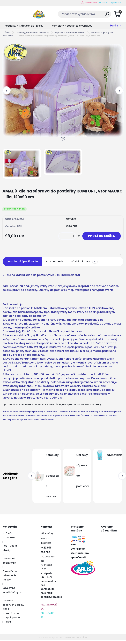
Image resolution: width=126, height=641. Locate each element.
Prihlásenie (91, 2)
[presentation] (6, 90)
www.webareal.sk (76, 638)
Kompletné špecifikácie (22, 262)
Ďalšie (114, 25)
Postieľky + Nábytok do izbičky (24, 25)
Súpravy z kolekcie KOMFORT (70, 32)
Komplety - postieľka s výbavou (72, 25)
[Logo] (22, 14)
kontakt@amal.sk (51, 597)
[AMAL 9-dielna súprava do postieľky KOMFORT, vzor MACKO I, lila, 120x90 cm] (63, 90)
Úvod (7, 32)
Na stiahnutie (54, 262)
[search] (102, 15)
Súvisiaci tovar (84, 262)
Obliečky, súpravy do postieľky (32, 32)
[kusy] (65, 236)
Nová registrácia (112, 2)
